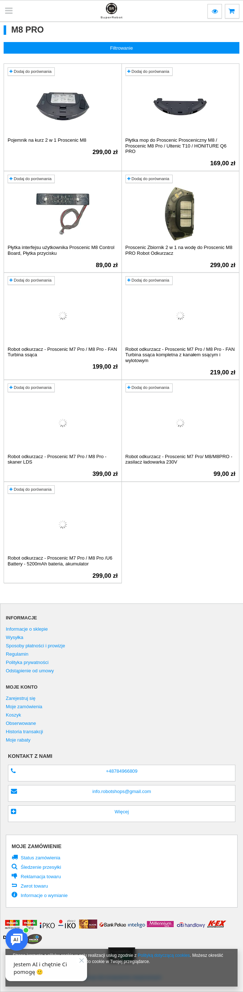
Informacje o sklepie (27, 629)
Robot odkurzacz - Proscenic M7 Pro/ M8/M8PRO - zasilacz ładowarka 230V (178, 459)
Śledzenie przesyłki (41, 867)
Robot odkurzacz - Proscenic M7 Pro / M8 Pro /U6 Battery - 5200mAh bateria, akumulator (60, 560)
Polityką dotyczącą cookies (164, 955)
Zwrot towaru (34, 886)
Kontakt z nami (30, 756)
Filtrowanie (121, 48)
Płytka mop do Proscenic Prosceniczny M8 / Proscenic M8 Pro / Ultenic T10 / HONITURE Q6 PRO (176, 145)
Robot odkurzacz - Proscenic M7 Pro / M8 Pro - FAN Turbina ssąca (62, 352)
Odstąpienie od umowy (30, 670)
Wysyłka (14, 637)
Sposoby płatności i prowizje (35, 645)
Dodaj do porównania (30, 71)
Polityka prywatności (27, 662)
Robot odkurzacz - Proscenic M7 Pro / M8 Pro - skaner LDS (57, 459)
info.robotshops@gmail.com (121, 791)
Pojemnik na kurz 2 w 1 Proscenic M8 (47, 140)
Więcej (122, 811)
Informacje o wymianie (44, 895)
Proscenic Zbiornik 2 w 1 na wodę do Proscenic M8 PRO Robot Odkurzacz (178, 250)
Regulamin (17, 654)
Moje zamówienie (37, 846)
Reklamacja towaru (41, 876)
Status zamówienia (40, 857)
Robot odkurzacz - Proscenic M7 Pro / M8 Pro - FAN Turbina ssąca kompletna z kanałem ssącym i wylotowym (180, 354)
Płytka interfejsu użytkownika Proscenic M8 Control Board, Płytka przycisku (61, 250)
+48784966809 (121, 771)
